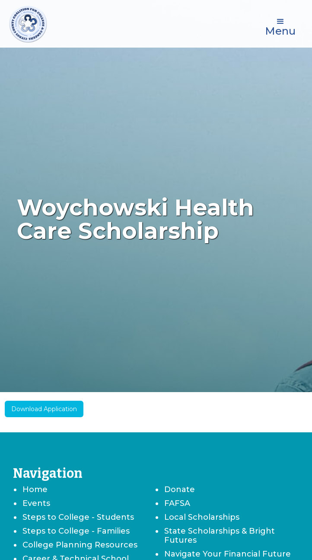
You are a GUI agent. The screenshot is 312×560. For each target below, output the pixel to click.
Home (35, 489)
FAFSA (177, 503)
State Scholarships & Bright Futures (219, 535)
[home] (28, 23)
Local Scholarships (201, 517)
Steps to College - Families (76, 531)
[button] (280, 26)
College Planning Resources (79, 545)
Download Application (44, 409)
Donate (179, 489)
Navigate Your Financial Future (227, 554)
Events (36, 503)
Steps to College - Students (78, 517)
